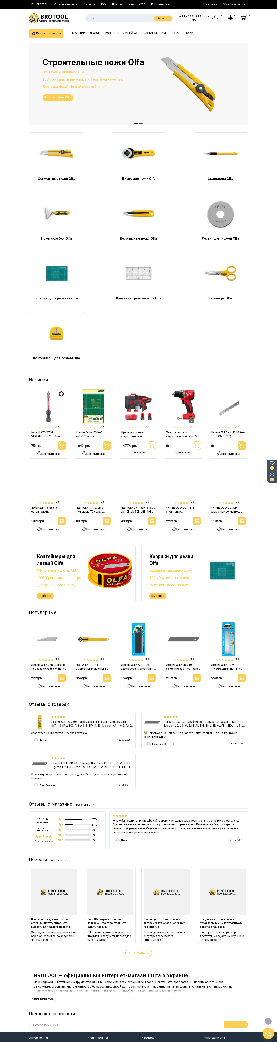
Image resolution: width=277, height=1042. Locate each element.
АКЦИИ (78, 33)
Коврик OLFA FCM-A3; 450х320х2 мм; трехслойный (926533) (90, 436)
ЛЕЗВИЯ (95, 33)
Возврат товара (40, 998)
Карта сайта (94, 977)
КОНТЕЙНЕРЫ (170, 33)
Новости (117, 4)
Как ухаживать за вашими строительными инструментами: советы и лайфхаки (221, 848)
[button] (136, 123)
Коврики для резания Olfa (160, 983)
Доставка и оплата (65, 4)
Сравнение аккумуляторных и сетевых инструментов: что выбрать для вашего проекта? (51, 848)
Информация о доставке (46, 977)
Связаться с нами (41, 1004)
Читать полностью (44, 924)
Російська (210, 4)
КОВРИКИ (112, 33)
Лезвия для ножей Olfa (158, 977)
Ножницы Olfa (151, 994)
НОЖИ (190, 33)
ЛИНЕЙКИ (130, 33)
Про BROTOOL (39, 4)
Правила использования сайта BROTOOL (51, 985)
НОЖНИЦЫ (149, 33)
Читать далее (42, 865)
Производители (160, 4)
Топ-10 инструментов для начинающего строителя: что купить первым (106, 848)
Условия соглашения (44, 992)
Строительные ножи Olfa (159, 971)
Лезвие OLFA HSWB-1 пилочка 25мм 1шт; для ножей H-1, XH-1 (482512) (227, 594)
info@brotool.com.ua (217, 1008)
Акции (89, 989)
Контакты (89, 4)
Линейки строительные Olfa (161, 989)
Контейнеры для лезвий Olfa (162, 1000)
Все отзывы (85, 730)
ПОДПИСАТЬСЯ (236, 950)
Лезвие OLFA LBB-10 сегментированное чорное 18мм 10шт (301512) (183, 594)
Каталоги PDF (137, 4)
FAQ (103, 4)
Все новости (60, 785)
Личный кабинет (233, 4)
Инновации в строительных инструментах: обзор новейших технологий (164, 848)
